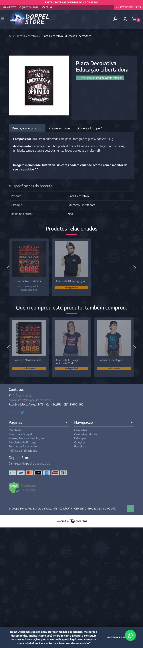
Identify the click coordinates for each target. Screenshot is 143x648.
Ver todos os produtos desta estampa (100, 77)
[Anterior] (8, 267)
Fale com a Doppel (20, 434)
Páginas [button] (15, 422)
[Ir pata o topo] (130, 508)
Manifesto (9, 7)
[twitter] (22, 412)
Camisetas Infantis (85, 434)
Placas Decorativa (26, 36)
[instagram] (17, 412)
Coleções (79, 442)
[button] (125, 19)
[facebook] (11, 412)
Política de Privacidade (23, 450)
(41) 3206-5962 (28, 7)
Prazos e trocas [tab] (59, 128)
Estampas (80, 438)
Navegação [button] (83, 422)
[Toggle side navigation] (3, 19)
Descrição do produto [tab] (27, 128)
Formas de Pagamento (23, 446)
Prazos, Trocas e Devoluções (26, 438)
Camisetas (80, 430)
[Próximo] (134, 267)
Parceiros (80, 446)
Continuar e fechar (119, 637)
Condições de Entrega (22, 442)
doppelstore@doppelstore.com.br (30, 400)
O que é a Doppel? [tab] (89, 128)
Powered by (71, 520)
